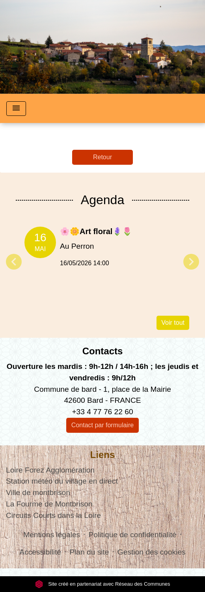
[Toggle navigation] (16, 108)
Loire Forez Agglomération (50, 470)
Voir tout (172, 322)
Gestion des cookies (151, 552)
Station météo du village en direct (62, 481)
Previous (14, 262)
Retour (102, 157)
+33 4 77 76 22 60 (102, 412)
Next (191, 262)
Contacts (102, 351)
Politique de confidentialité (133, 535)
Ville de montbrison (38, 492)
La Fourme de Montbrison (49, 504)
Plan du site (89, 552)
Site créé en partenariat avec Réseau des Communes (102, 584)
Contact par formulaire (102, 425)
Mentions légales (51, 535)
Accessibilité (40, 552)
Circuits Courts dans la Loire (53, 515)
